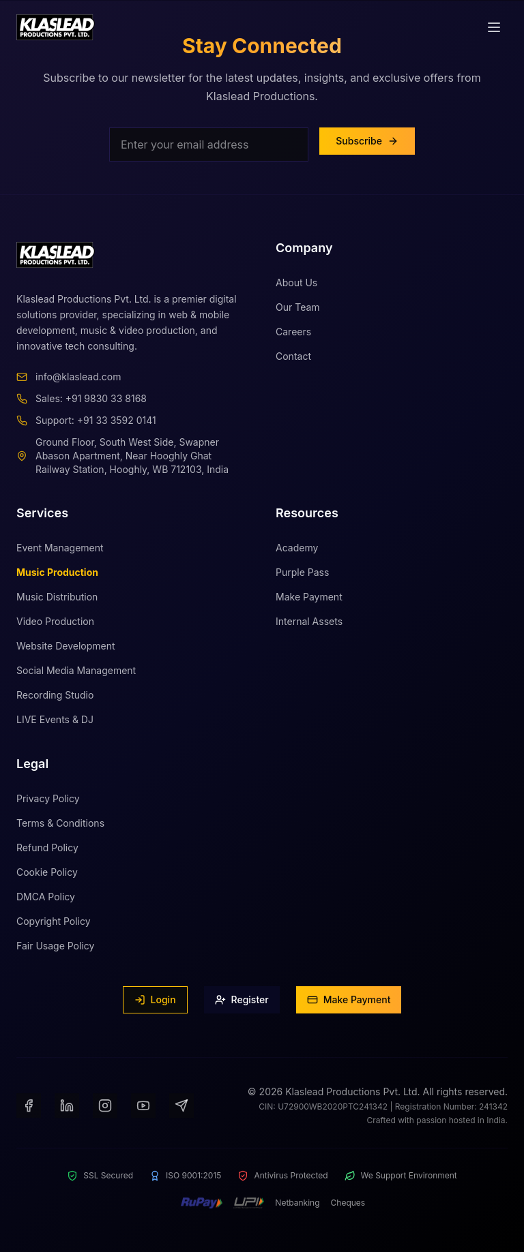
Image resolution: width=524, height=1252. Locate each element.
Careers (293, 333)
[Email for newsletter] (208, 144)
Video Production (55, 628)
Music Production (57, 578)
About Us (296, 284)
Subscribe (367, 141)
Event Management (60, 554)
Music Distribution (57, 603)
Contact (293, 357)
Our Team (298, 308)
